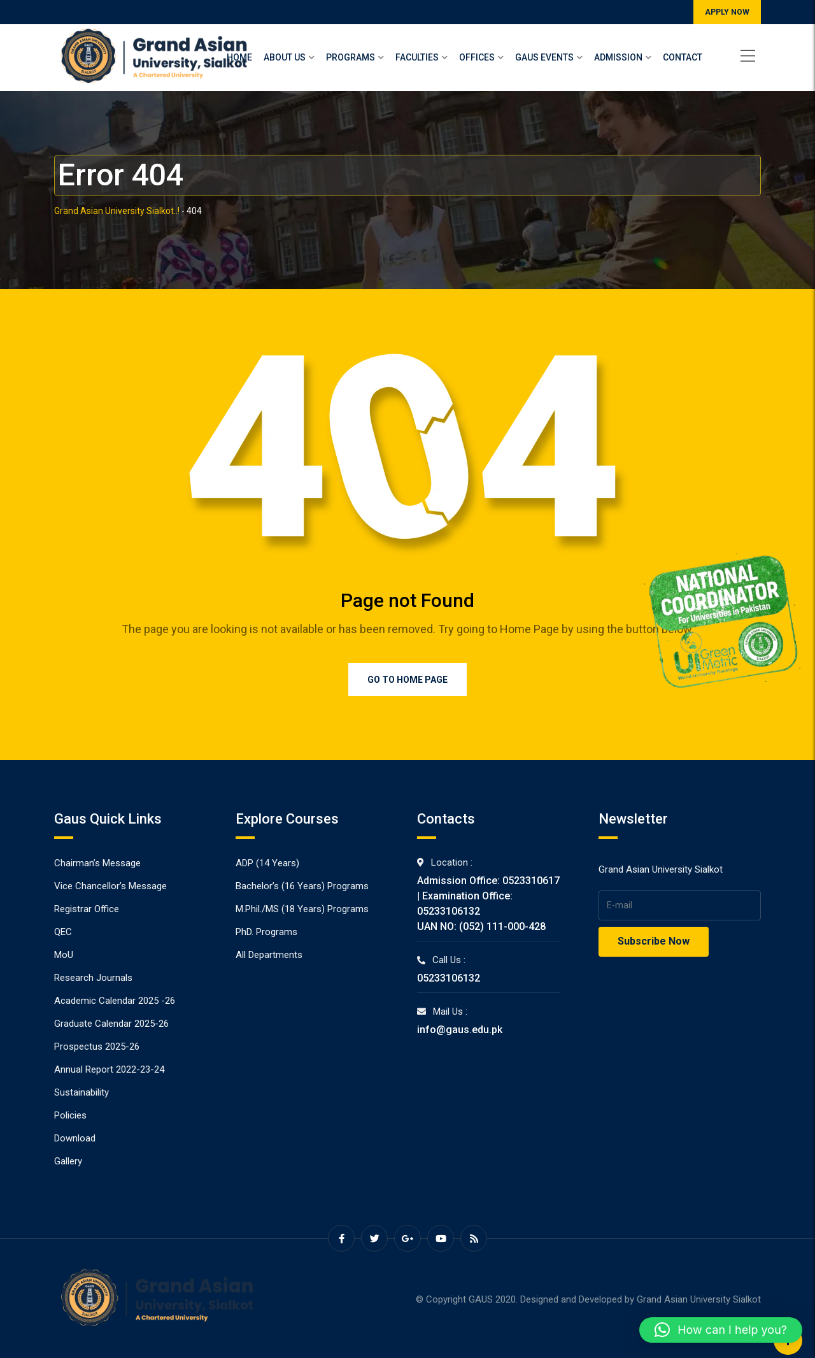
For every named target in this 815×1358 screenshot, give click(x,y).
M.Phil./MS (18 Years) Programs (302, 909)
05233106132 (448, 978)
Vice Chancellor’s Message (110, 886)
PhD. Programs (266, 932)
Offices (477, 57)
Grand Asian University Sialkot (699, 1299)
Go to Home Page (407, 680)
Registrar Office (86, 909)
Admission (618, 57)
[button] (720, 1330)
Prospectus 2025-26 (96, 1046)
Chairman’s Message (97, 863)
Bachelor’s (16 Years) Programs (302, 886)
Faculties (417, 57)
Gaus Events (544, 57)
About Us (285, 57)
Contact (682, 57)
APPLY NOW (727, 12)
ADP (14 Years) (267, 863)
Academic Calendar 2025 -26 (114, 1000)
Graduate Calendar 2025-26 (111, 1023)
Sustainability (81, 1092)
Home (239, 57)
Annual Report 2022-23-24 (109, 1069)
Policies (70, 1115)
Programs (350, 57)
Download (75, 1138)
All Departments (269, 955)
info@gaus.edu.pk (459, 1030)
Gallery (68, 1161)
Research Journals (93, 977)
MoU (63, 955)
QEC (63, 932)
